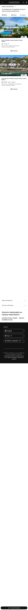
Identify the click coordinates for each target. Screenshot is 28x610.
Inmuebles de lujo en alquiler (9, 568)
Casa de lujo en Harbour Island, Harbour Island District (13, 79)
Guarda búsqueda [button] (14, 608)
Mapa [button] (4, 15)
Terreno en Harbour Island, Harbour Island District (12, 498)
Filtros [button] (14, 15)
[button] (26, 2)
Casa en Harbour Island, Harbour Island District (11, 41)
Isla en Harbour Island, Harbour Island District (13, 116)
